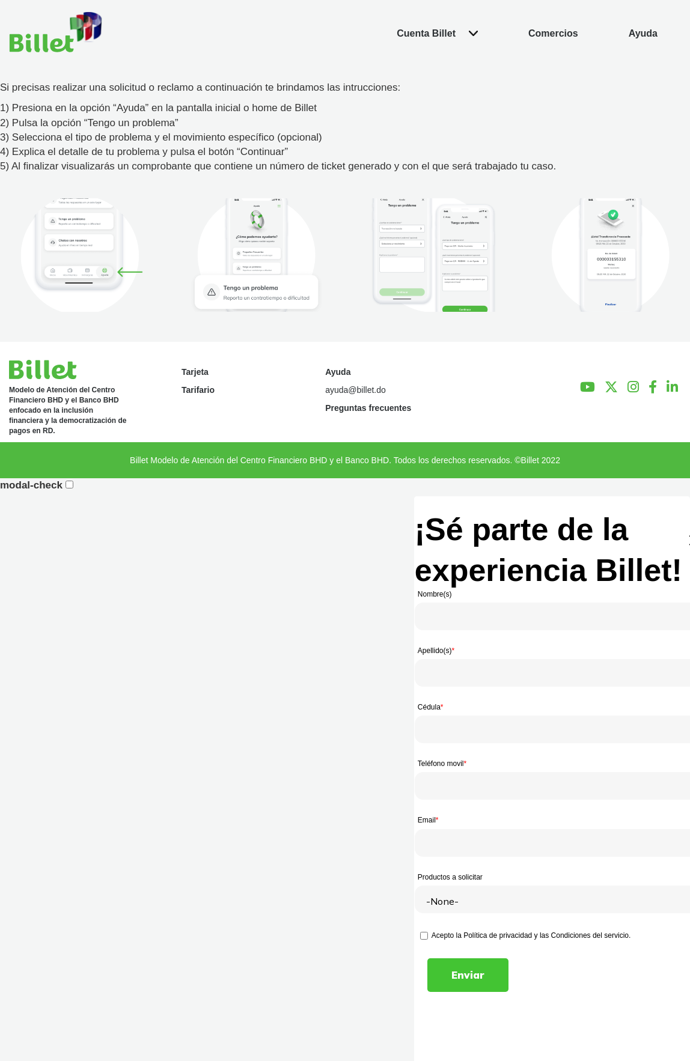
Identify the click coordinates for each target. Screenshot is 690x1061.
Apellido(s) (436, 650)
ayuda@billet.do (355, 390)
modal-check (31, 485)
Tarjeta (195, 372)
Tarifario (198, 390)
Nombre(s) (435, 594)
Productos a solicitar (450, 877)
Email (428, 820)
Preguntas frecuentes (368, 408)
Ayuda (337, 372)
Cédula (431, 707)
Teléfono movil (442, 763)
